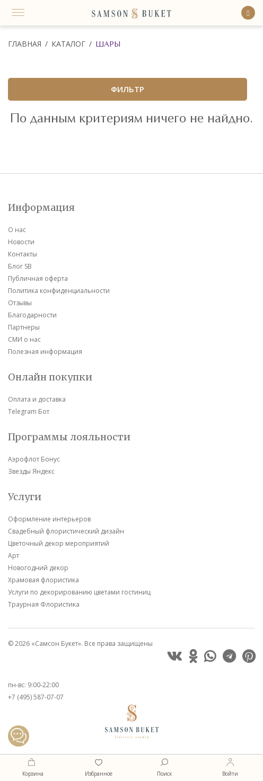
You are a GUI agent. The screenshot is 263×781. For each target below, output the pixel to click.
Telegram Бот (28, 411)
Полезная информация (45, 351)
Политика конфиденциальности (59, 290)
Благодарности (32, 315)
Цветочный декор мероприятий (58, 543)
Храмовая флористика (43, 579)
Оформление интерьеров (49, 518)
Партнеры (24, 327)
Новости (21, 241)
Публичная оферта (38, 278)
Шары (107, 44)
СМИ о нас (24, 339)
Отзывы (20, 302)
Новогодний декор (38, 567)
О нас (17, 229)
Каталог (68, 44)
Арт (13, 555)
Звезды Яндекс (31, 471)
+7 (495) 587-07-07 (36, 697)
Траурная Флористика (44, 604)
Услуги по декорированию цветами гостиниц (79, 592)
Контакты (22, 254)
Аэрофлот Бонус (34, 459)
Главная (24, 44)
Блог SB (20, 266)
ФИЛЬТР (127, 89)
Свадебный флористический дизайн (66, 531)
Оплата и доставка (37, 399)
